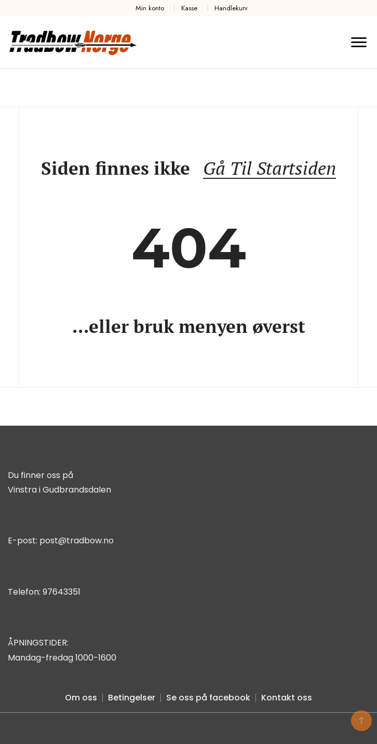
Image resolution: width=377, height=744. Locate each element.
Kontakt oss (286, 698)
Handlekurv (231, 8)
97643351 (61, 592)
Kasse (189, 8)
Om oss (81, 698)
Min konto (150, 8)
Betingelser (131, 698)
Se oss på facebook (208, 698)
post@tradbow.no (76, 540)
